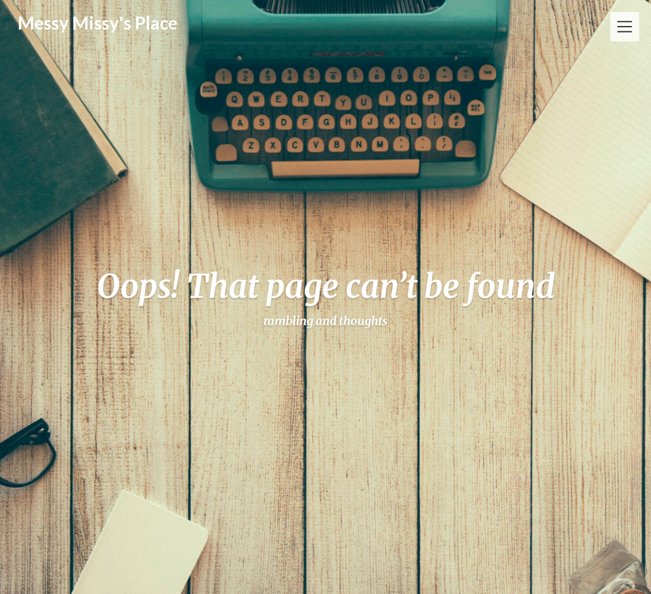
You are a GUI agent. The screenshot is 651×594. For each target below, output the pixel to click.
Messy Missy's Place (98, 22)
